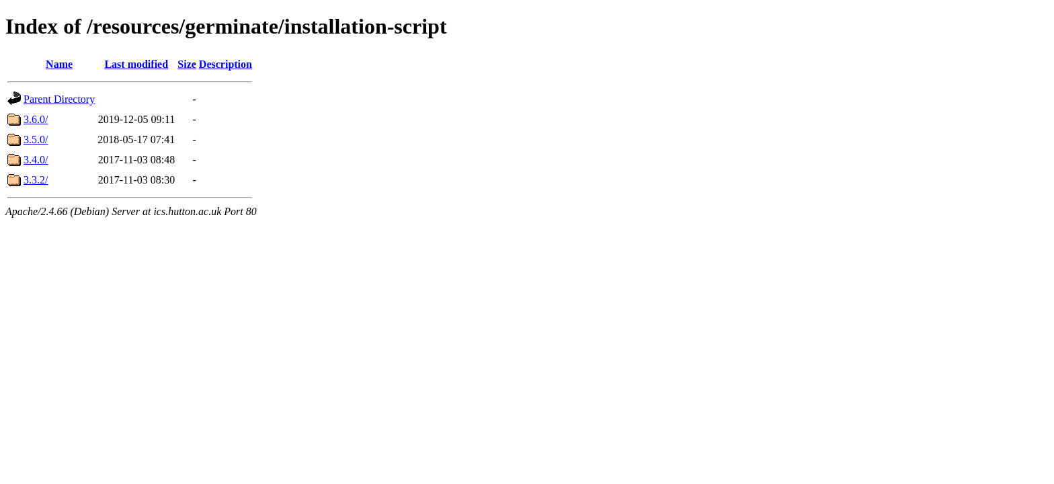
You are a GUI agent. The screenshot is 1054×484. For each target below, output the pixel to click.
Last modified (136, 64)
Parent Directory (59, 99)
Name (59, 64)
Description (225, 64)
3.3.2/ (36, 180)
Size (186, 64)
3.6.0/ (36, 119)
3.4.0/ (36, 159)
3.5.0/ (36, 139)
